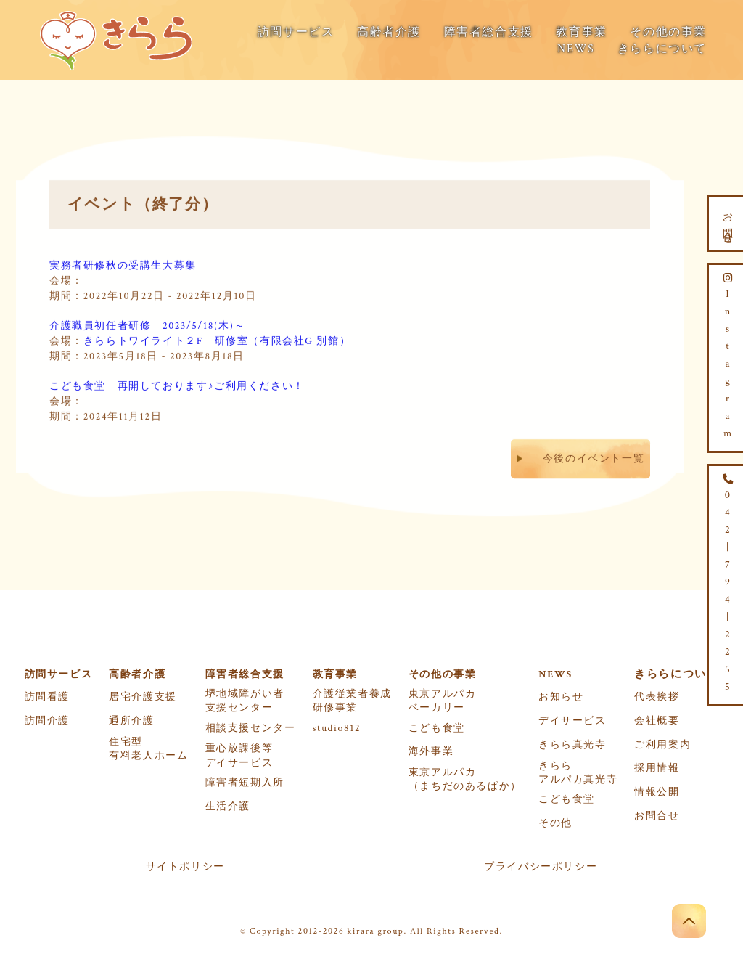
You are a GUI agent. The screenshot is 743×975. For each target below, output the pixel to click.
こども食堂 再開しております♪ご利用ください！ (177, 384)
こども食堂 (437, 728)
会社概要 (656, 720)
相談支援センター (250, 728)
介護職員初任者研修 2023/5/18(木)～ (147, 323)
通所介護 (131, 720)
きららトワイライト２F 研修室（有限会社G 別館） (216, 339)
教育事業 (581, 32)
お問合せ (656, 816)
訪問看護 (47, 696)
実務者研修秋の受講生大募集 (123, 263)
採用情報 (656, 768)
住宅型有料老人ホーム (148, 748)
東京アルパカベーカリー (443, 701)
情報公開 (656, 792)
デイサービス (572, 720)
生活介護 (227, 806)
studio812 (337, 728)
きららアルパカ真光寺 (577, 772)
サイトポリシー (185, 866)
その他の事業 (668, 32)
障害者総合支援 (488, 32)
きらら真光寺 (572, 744)
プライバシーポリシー (540, 866)
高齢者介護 (389, 32)
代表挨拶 (656, 696)
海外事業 (431, 751)
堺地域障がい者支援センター (244, 701)
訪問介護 (47, 720)
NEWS (575, 49)
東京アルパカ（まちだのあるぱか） (465, 779)
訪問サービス (296, 32)
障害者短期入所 (244, 782)
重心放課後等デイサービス (239, 755)
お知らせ (560, 696)
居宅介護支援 (143, 696)
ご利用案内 (662, 744)
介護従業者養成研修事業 (352, 701)
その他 (555, 823)
